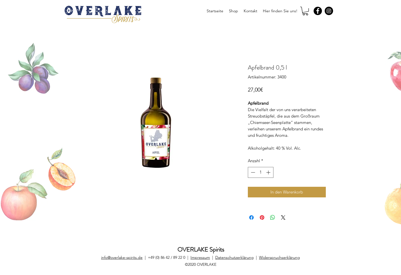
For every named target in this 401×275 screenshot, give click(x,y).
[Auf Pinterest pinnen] (262, 217)
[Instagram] (329, 11)
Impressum (200, 257)
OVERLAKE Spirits (200, 249)
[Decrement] (252, 172)
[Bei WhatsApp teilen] (272, 217)
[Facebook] (318, 11)
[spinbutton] (260, 172)
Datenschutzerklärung (234, 257)
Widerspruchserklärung (279, 257)
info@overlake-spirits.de (122, 257)
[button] (305, 11)
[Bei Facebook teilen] (251, 217)
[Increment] (269, 172)
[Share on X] (283, 217)
